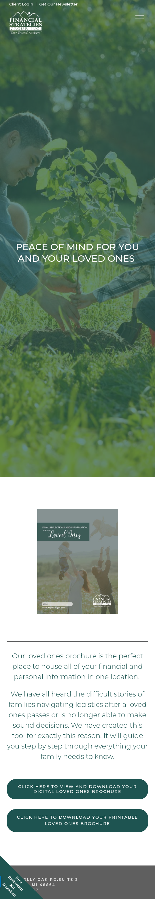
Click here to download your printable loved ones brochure (77, 820)
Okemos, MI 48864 (31, 885)
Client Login (21, 4)
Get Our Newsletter (58, 4)
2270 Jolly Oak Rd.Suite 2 (42, 879)
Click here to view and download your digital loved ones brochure (77, 789)
